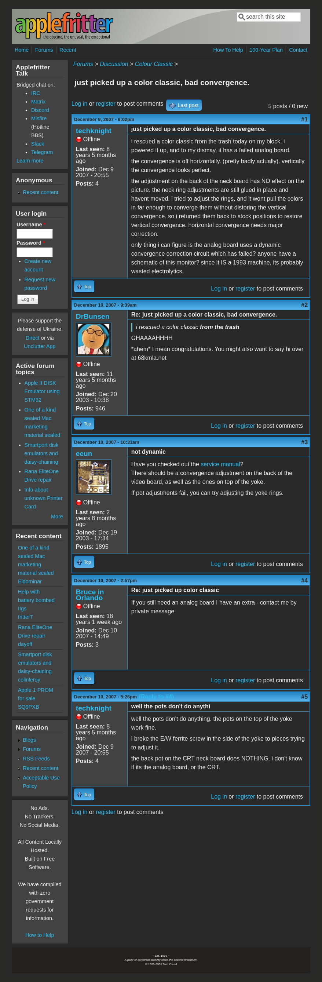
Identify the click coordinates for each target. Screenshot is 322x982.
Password (31, 243)
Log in (80, 104)
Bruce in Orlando (90, 595)
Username (31, 224)
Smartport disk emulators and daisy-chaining (42, 453)
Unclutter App (39, 346)
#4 (304, 580)
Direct (33, 338)
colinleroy (29, 680)
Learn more (30, 161)
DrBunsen (93, 316)
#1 (304, 119)
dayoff (25, 644)
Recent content (40, 192)
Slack (37, 144)
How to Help (39, 935)
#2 (304, 305)
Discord (40, 110)
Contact (298, 50)
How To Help (228, 50)
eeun (84, 453)
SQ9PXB (28, 707)
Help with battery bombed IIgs (36, 600)
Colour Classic (154, 64)
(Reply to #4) (156, 697)
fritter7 (25, 617)
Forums (44, 50)
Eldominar (30, 581)
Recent (67, 50)
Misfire (39, 118)
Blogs (29, 740)
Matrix (38, 102)
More (57, 516)
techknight (93, 131)
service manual (220, 464)
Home (22, 50)
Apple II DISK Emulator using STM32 (42, 391)
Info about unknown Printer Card (44, 498)
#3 (304, 442)
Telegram (42, 152)
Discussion (114, 64)
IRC (35, 93)
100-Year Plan (266, 50)
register (105, 104)
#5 (304, 697)
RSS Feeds (36, 759)
